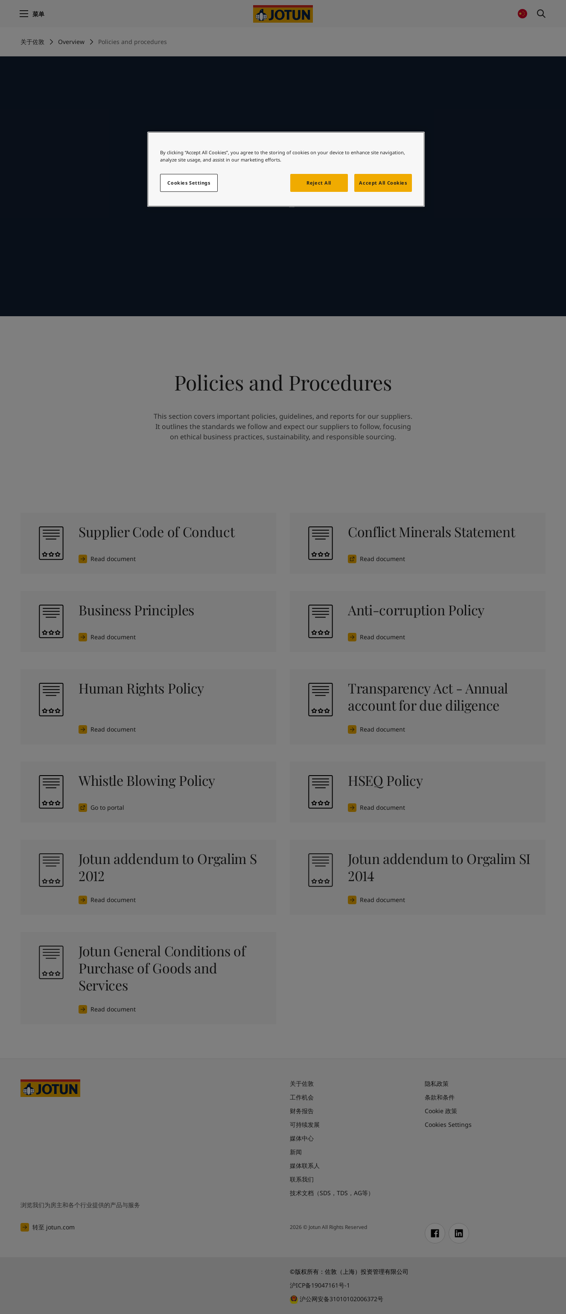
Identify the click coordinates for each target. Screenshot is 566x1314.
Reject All (318, 182)
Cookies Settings (188, 182)
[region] (286, 169)
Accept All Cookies (383, 182)
